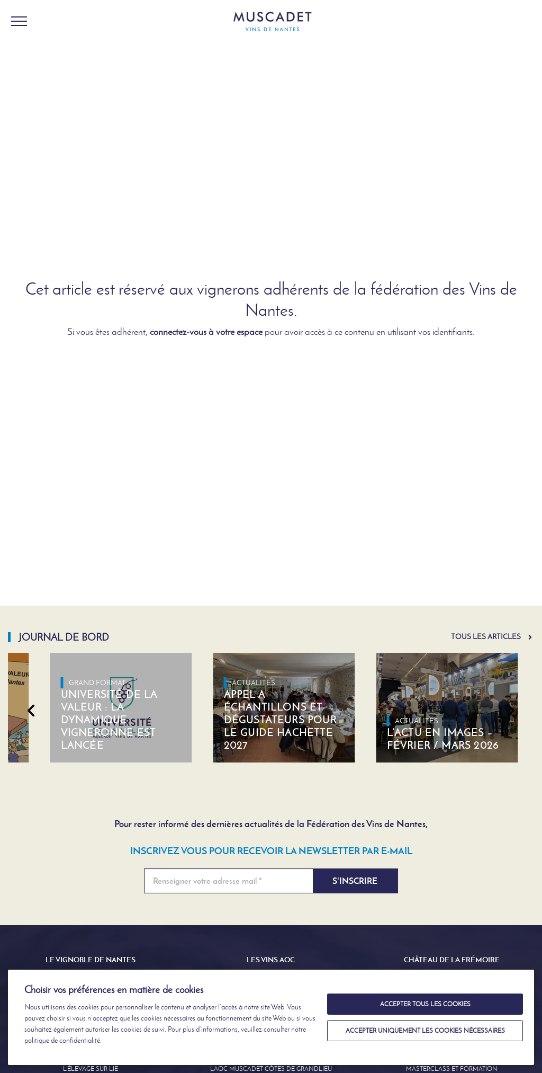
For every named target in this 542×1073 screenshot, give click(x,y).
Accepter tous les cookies (425, 1004)
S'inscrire (354, 881)
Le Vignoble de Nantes (91, 959)
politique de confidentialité (62, 1040)
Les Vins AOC (271, 959)
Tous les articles (486, 636)
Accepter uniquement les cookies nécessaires (425, 1030)
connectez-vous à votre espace (206, 332)
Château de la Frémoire (452, 959)
